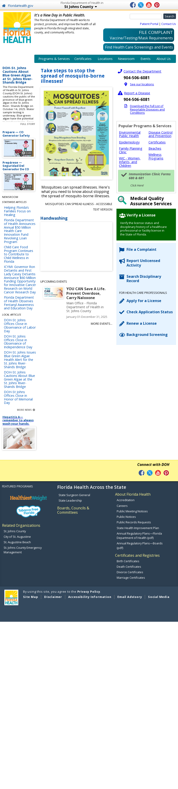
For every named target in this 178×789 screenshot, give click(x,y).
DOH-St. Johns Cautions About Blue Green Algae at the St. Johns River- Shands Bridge (19, 379)
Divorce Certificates (130, 572)
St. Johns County (15, 531)
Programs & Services (54, 59)
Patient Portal (149, 24)
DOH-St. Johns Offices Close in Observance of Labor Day (20, 325)
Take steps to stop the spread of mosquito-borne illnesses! (73, 76)
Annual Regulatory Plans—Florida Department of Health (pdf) (139, 535)
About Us (163, 59)
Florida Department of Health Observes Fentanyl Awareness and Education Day (19, 302)
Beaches (154, 148)
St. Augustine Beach (17, 542)
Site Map (30, 597)
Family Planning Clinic (130, 150)
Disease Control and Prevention (160, 134)
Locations (105, 59)
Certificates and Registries (137, 555)
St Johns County (95, 7)
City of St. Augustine (17, 537)
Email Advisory (129, 597)
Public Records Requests (134, 522)
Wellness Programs (155, 156)
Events (145, 59)
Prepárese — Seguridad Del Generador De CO (16, 166)
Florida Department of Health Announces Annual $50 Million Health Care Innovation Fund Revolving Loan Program (19, 231)
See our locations (142, 84)
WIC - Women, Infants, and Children (129, 162)
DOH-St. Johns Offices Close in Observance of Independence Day (18, 341)
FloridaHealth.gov (17, 5)
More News (26, 409)
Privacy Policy (88, 591)
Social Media (159, 597)
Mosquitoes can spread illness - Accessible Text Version (78, 206)
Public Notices (126, 517)
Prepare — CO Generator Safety (16, 134)
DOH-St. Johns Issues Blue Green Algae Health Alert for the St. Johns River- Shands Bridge (20, 359)
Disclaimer (53, 597)
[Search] (146, 16)
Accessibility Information (89, 597)
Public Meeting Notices (132, 511)
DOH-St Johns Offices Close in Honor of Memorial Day (18, 397)
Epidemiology (129, 142)
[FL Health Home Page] (17, 27)
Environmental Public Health (129, 134)
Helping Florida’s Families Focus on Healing (17, 211)
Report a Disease (137, 93)
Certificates (83, 59)
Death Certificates (129, 567)
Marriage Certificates (131, 578)
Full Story (27, 124)
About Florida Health (133, 494)
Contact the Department (142, 71)
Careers (122, 506)
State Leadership (70, 500)
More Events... (101, 324)
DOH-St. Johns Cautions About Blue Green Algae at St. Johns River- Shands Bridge (17, 75)
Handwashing (53, 218)
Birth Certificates (128, 561)
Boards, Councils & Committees (73, 510)
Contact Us (168, 24)
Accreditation (126, 500)
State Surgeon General (74, 495)
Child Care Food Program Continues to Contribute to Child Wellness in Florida (18, 254)
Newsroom (126, 59)
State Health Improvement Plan (138, 528)
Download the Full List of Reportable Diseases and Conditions (147, 109)
